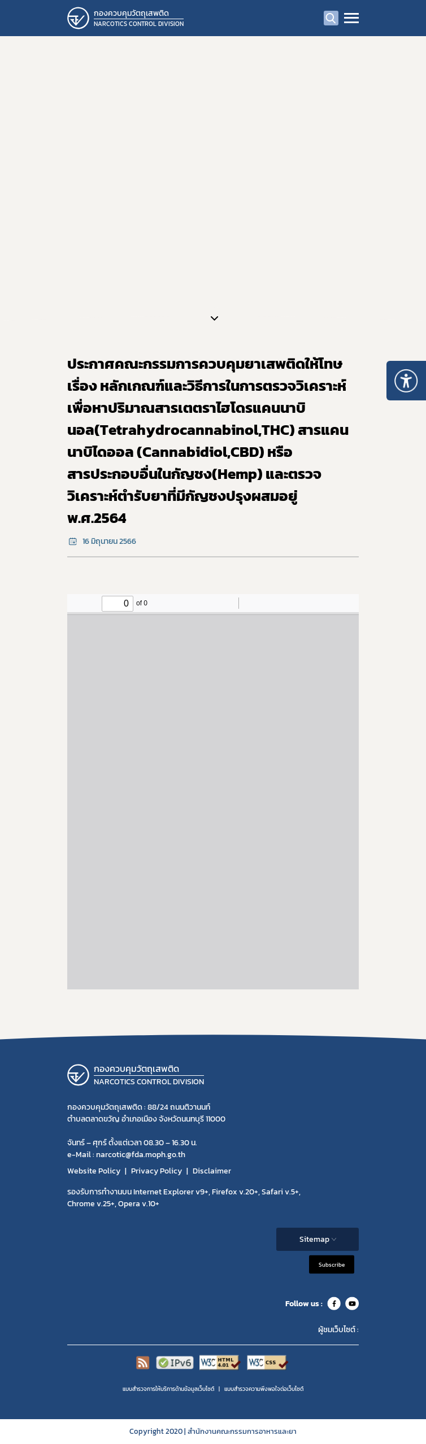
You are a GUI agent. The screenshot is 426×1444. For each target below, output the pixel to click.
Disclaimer (212, 1171)
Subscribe (332, 1264)
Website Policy (93, 1171)
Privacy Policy (156, 1171)
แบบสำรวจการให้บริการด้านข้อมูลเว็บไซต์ (168, 1389)
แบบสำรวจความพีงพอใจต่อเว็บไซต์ (263, 1389)
